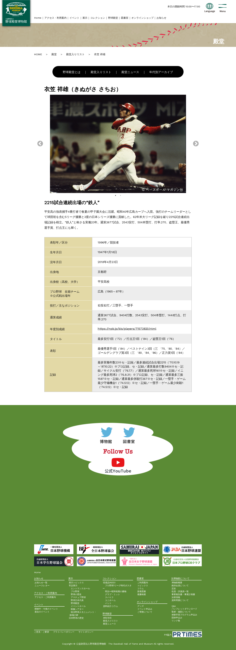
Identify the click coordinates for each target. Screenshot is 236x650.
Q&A (174, 606)
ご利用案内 (142, 582)
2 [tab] (120, 195)
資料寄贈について (180, 600)
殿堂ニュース (130, 72)
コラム (140, 588)
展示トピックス (76, 582)
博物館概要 (177, 582)
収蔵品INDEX (109, 582)
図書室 (124, 17)
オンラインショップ (142, 17)
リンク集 (176, 620)
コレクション (97, 17)
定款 (174, 588)
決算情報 (176, 597)
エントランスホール (80, 588)
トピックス (142, 585)
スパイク (109, 597)
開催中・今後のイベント (46, 609)
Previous (40, 144)
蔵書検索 (141, 594)
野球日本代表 (77, 600)
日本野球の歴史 (76, 618)
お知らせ (161, 17)
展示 (84, 17)
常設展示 (73, 585)
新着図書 (141, 591)
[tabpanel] (118, 144)
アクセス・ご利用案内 (45, 597)
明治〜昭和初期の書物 (115, 591)
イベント (74, 17)
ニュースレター (42, 585)
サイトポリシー (86, 632)
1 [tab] (115, 195)
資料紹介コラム (110, 606)
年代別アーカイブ (161, 72)
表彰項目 (107, 618)
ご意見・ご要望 (41, 632)
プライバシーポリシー (63, 632)
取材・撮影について (181, 612)
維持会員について (180, 585)
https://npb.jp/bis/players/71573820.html (127, 328)
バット (108, 603)
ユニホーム (110, 600)
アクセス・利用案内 (55, 17)
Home (37, 17)
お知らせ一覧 (41, 582)
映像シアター (77, 609)
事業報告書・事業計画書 (183, 594)
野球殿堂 (113, 17)
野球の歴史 (76, 594)
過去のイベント (42, 612)
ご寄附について (144, 612)
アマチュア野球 (78, 597)
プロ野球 (75, 591)
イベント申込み (144, 609)
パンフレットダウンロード (184, 609)
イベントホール (78, 606)
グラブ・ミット (112, 594)
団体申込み (177, 617)
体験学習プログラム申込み (184, 614)
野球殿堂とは (71, 72)
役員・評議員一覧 (180, 591)
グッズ (140, 606)
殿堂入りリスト (101, 72)
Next (196, 144)
